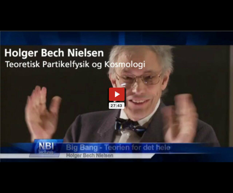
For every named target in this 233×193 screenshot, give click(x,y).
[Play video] (117, 94)
